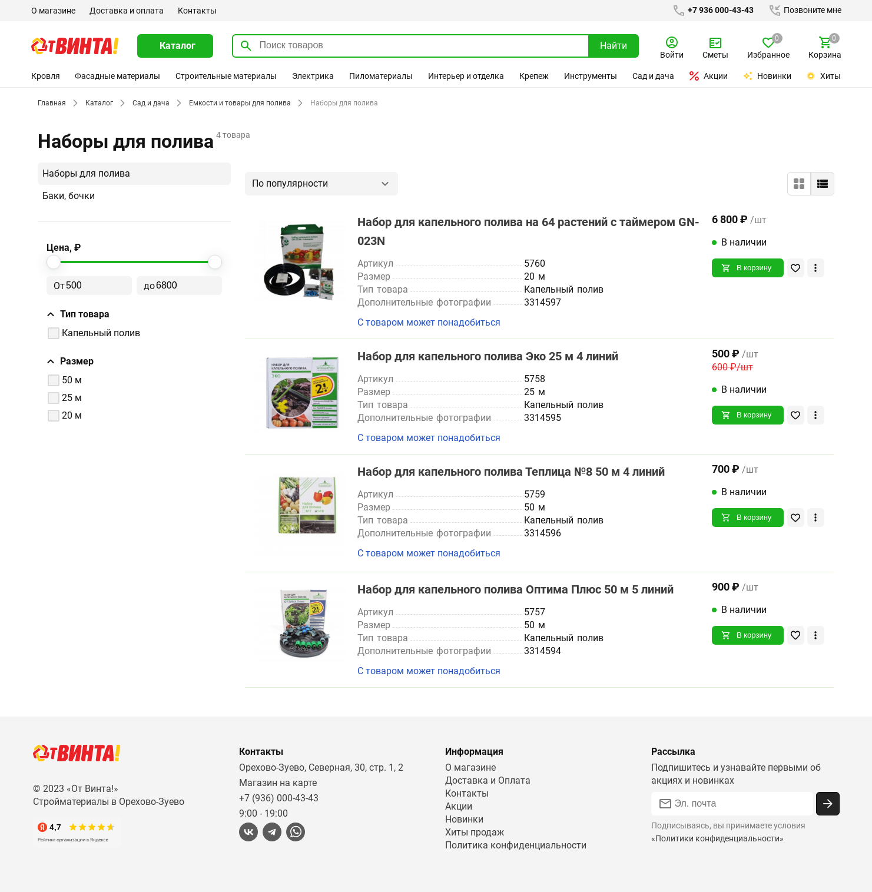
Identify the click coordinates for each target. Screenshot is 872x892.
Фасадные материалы (118, 76)
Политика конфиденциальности (516, 845)
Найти (613, 45)
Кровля (45, 76)
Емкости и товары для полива (237, 103)
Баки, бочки (68, 195)
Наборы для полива (86, 173)
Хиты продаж (475, 832)
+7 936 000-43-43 (710, 11)
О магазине (53, 10)
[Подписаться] (828, 803)
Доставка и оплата (126, 10)
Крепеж (534, 76)
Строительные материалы (226, 76)
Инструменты (591, 76)
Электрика (313, 76)
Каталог (97, 103)
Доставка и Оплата (487, 780)
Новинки (768, 76)
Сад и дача (653, 76)
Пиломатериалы (381, 76)
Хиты (824, 76)
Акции (709, 76)
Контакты (195, 10)
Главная (51, 103)
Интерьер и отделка (466, 76)
